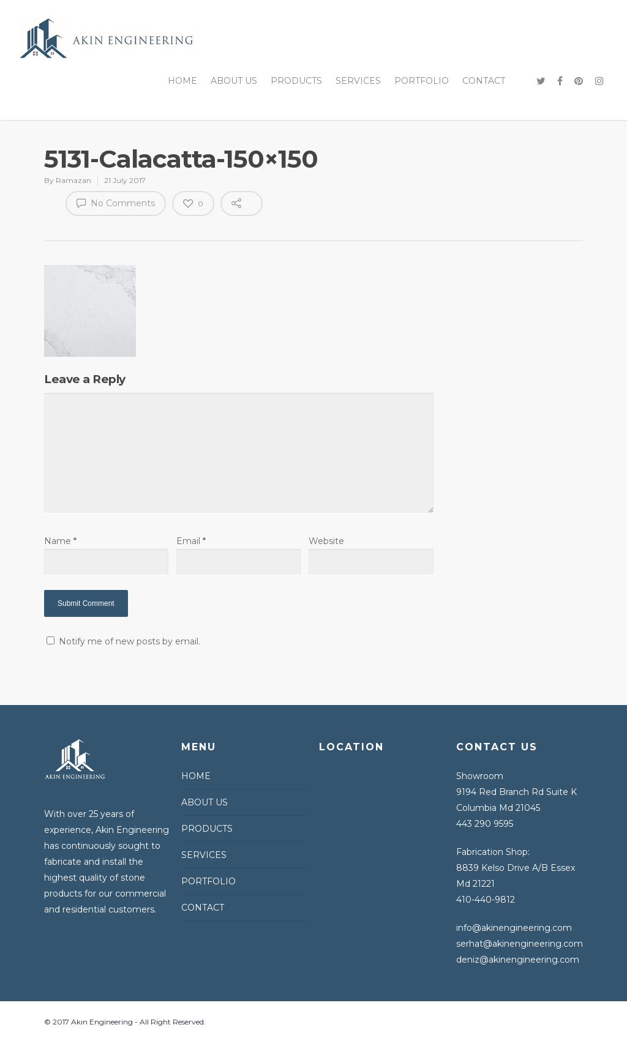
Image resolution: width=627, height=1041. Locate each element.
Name (60, 541)
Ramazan (73, 180)
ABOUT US (234, 80)
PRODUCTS (296, 80)
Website (326, 541)
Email (191, 541)
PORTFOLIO (421, 80)
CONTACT (483, 80)
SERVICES (358, 80)
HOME (182, 80)
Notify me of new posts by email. (129, 641)
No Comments (116, 202)
